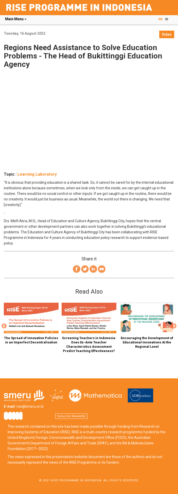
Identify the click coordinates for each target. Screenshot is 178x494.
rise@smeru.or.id (29, 406)
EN (160, 19)
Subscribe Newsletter (71, 416)
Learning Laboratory (37, 174)
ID (166, 19)
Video (167, 34)
